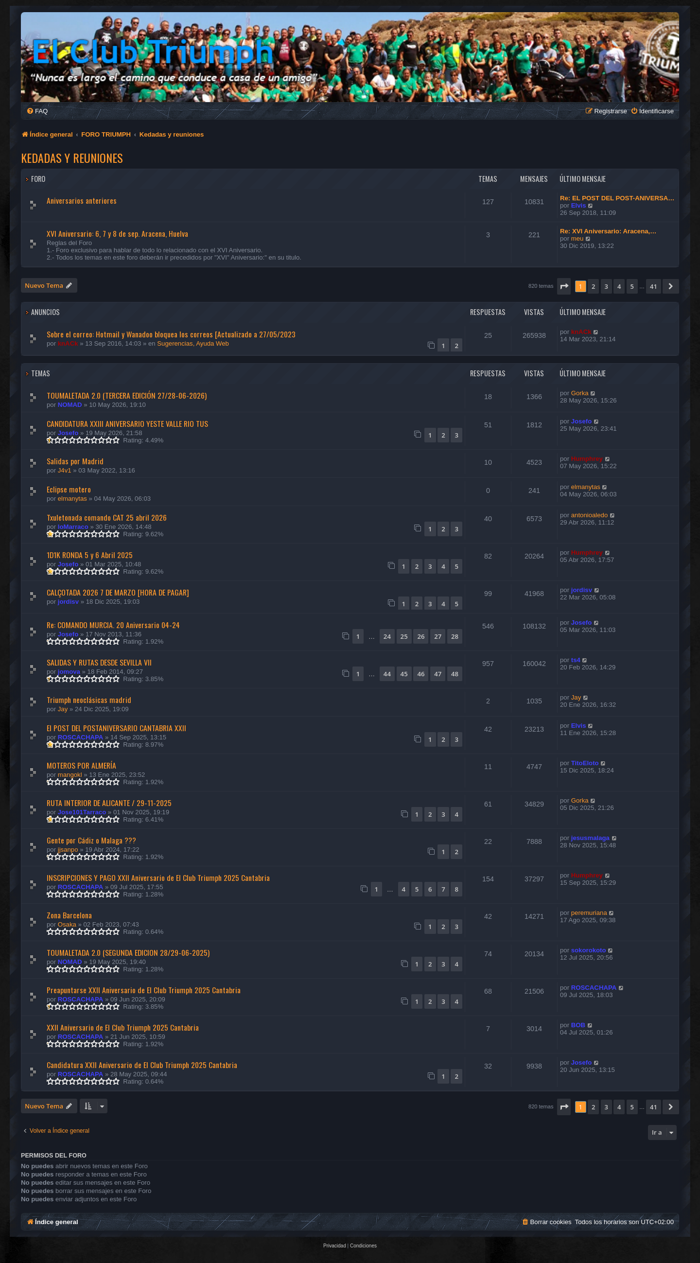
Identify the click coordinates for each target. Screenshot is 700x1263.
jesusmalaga (590, 838)
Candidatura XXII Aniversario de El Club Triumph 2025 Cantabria (142, 1064)
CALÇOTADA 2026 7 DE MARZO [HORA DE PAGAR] (118, 592)
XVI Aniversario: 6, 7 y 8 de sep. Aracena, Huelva (117, 233)
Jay (63, 709)
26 (420, 636)
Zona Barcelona (69, 915)
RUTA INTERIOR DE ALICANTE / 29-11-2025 (109, 802)
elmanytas (72, 498)
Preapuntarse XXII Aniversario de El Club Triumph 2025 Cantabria (144, 990)
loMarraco (73, 526)
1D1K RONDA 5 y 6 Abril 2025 (90, 555)
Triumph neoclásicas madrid (89, 699)
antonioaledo (589, 515)
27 (437, 636)
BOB (578, 1025)
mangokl (70, 774)
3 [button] (606, 286)
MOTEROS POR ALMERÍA (81, 765)
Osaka (67, 924)
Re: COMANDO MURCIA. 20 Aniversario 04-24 (113, 625)
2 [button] (593, 286)
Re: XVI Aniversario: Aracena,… (608, 231)
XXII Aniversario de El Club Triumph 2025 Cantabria (123, 1027)
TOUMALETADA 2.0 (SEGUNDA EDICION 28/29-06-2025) (128, 952)
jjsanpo (68, 849)
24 (387, 636)
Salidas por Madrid (75, 461)
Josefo (68, 433)
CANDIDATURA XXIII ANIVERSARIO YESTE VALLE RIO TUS (127, 423)
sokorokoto (588, 950)
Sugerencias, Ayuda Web (193, 343)
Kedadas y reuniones (72, 157)
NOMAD (70, 404)
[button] (564, 286)
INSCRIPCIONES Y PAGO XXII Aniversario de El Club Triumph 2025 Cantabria (158, 877)
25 (404, 636)
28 (454, 636)
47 (437, 673)
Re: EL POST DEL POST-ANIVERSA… (617, 198)
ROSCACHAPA (81, 737)
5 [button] (632, 286)
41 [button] (653, 286)
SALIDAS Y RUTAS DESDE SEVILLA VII (99, 662)
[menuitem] (37, 111)
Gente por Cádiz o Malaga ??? (91, 840)
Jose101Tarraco (82, 812)
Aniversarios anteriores (82, 200)
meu (577, 238)
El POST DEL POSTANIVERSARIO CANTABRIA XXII (116, 728)
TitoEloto (585, 763)
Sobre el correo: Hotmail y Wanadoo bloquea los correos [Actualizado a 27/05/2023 (171, 334)
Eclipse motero (69, 489)
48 (454, 673)
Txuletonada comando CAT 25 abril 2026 (107, 517)
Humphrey (587, 458)
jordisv (68, 601)
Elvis (578, 205)
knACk (68, 343)
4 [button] (619, 286)
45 (404, 673)
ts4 (575, 660)
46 (420, 673)
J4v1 (64, 470)
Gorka (580, 393)
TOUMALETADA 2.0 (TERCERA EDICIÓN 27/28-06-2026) (127, 395)
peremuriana (589, 912)
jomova (69, 671)
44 (387, 673)
